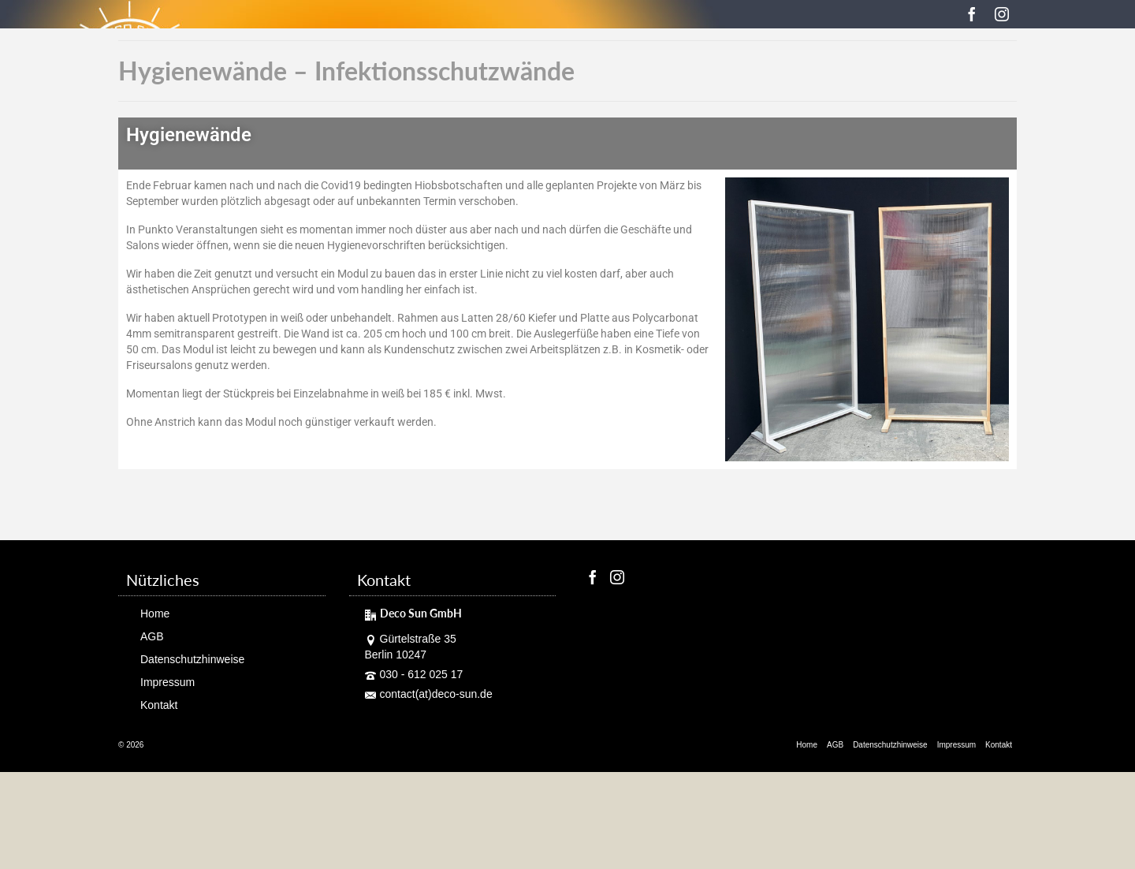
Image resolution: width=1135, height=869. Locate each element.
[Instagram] (1002, 14)
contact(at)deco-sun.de (429, 694)
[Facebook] (972, 14)
